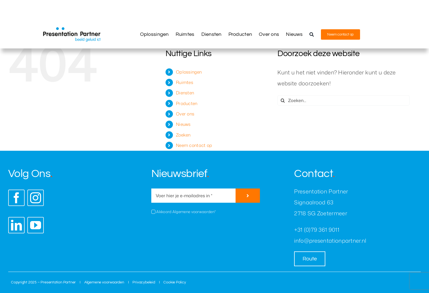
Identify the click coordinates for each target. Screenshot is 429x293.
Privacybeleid (143, 282)
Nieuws (183, 124)
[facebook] (16, 198)
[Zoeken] (311, 34)
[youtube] (35, 225)
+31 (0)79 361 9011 (316, 229)
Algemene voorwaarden (104, 282)
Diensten (185, 93)
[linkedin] (16, 225)
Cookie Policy (174, 282)
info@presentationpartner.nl (330, 240)
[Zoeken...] (343, 100)
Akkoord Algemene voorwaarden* (186, 211)
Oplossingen (189, 72)
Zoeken (183, 135)
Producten (187, 103)
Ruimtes (184, 82)
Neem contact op (194, 145)
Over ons (185, 114)
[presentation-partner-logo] (72, 30)
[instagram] (35, 198)
